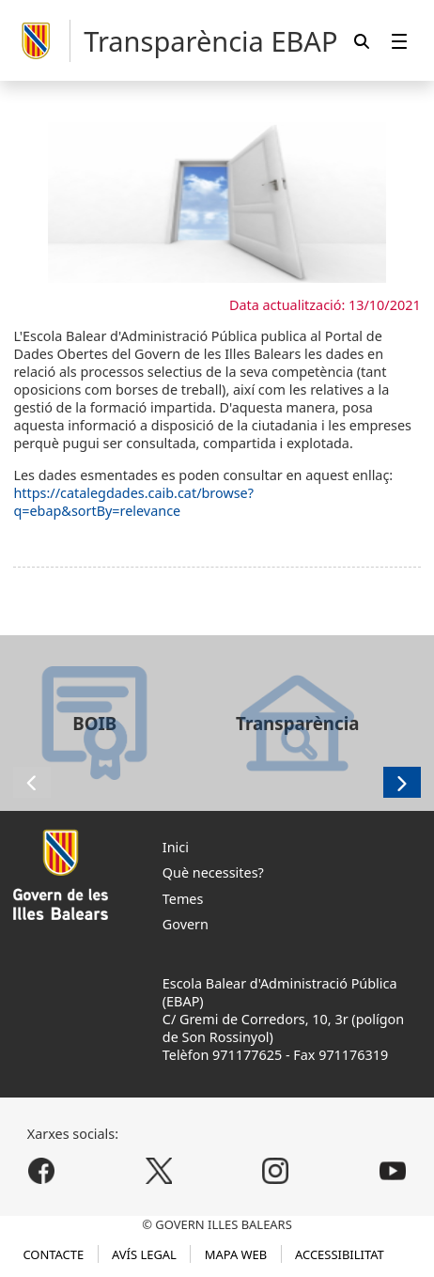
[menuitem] (399, 40)
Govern (186, 924)
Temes (183, 899)
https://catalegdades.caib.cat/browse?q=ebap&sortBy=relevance (133, 502)
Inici (176, 847)
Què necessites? (213, 872)
